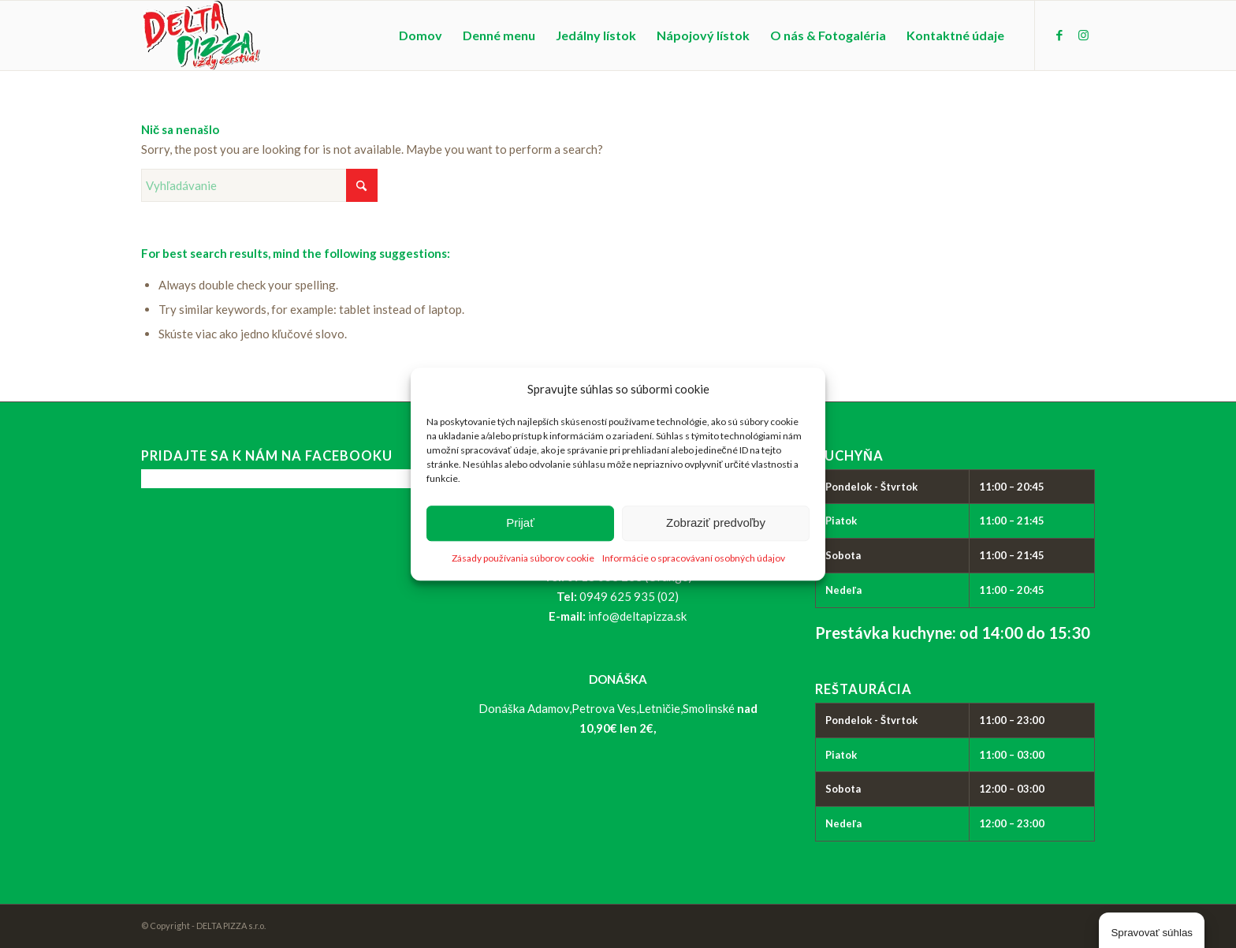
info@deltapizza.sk (637, 616)
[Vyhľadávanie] (259, 185)
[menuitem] (420, 35)
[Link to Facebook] (1059, 35)
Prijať (520, 523)
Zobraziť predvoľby (715, 523)
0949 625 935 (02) (629, 596)
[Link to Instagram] (1083, 35)
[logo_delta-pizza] (200, 35)
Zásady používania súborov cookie (523, 558)
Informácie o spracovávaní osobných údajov (693, 558)
